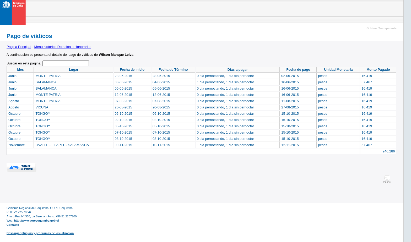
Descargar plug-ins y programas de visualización (40, 233)
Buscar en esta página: (24, 63)
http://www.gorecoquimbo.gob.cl (36, 220)
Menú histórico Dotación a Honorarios (62, 47)
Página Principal (19, 47)
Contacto (13, 224)
